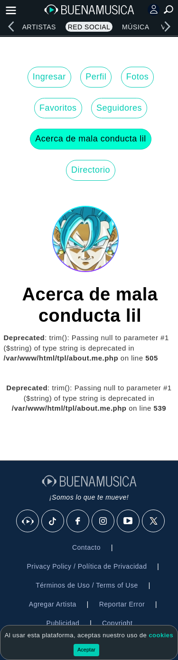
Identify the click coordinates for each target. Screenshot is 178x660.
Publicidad (63, 623)
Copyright (117, 623)
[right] (167, 26)
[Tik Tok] (53, 521)
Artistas (39, 27)
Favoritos (58, 108)
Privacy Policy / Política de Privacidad (87, 566)
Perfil (95, 76)
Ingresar (49, 76)
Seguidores (119, 108)
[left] (11, 26)
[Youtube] (128, 521)
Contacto (86, 547)
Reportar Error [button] (122, 604)
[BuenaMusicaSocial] (28, 521)
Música (135, 27)
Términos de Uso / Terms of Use (87, 585)
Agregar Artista (52, 604)
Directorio (90, 170)
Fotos (137, 76)
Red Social (89, 27)
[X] (153, 521)
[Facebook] (78, 521)
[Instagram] (103, 521)
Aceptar (86, 649)
